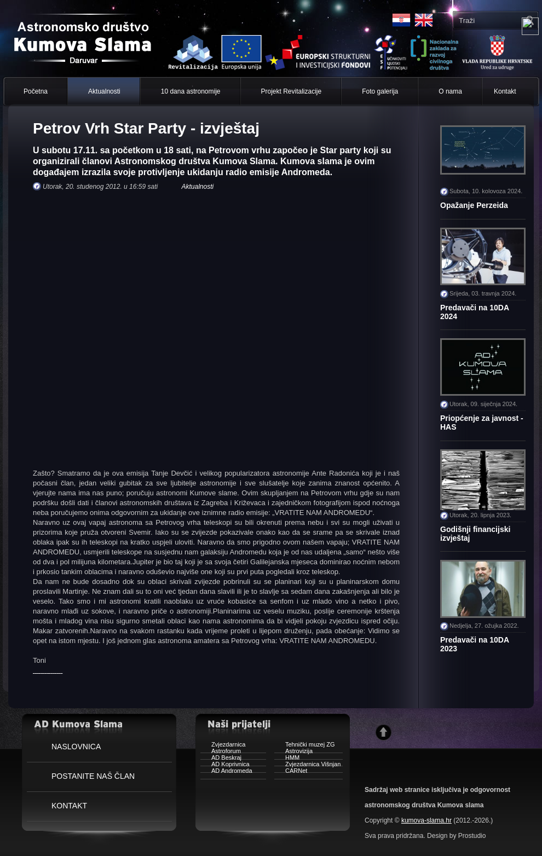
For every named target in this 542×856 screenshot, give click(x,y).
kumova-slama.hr (426, 820)
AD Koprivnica (225, 765)
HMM (286, 759)
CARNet (290, 772)
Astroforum (220, 752)
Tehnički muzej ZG (304, 745)
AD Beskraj (220, 759)
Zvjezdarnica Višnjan (307, 765)
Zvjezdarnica (222, 745)
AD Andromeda (226, 772)
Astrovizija (293, 752)
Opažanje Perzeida (474, 205)
